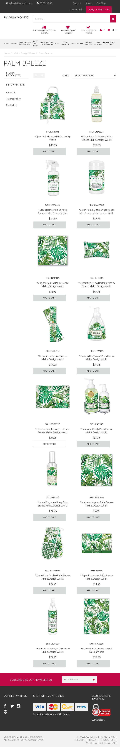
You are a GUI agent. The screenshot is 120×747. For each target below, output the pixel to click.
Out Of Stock (49, 444)
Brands (14, 43)
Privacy (92, 740)
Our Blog (101, 3)
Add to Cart (49, 151)
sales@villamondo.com (19, 3)
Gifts (57, 43)
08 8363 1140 (44, 3)
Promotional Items (109, 43)
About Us (10, 92)
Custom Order (77, 9)
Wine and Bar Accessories (25, 43)
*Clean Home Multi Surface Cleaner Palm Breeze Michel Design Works (52, 213)
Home (6, 43)
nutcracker (77, 43)
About (89, 3)
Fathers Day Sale (88, 43)
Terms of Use (107, 740)
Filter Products (13, 74)
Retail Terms (107, 736)
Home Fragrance (66, 43)
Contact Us (11, 105)
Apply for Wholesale (98, 9)
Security (80, 740)
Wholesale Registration (100, 743)
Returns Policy (13, 98)
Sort (65, 75)
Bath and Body (35, 43)
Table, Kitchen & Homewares (46, 43)
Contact (77, 3)
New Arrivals (98, 43)
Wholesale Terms (86, 736)
